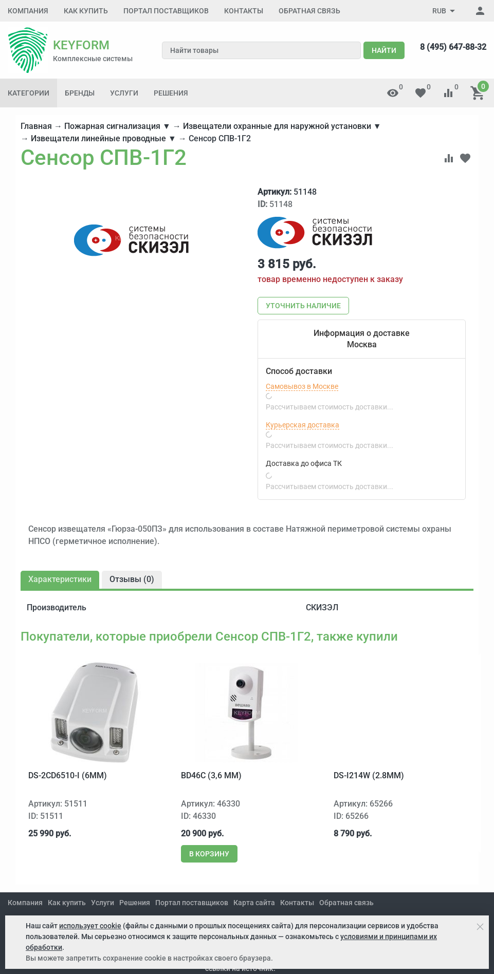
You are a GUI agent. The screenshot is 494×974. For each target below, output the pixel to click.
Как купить (86, 11)
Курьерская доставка (302, 425)
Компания (28, 11)
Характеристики (60, 579)
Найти (384, 50)
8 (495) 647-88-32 (453, 47)
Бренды (80, 93)
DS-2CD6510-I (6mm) (67, 775)
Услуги (124, 93)
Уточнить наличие (303, 306)
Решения (171, 93)
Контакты (243, 11)
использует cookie (90, 926)
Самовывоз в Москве (302, 386)
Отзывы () (131, 579)
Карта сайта (254, 902)
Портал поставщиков (166, 11)
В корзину (209, 854)
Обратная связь (309, 11)
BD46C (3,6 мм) (211, 775)
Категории (28, 93)
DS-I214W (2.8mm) (369, 775)
